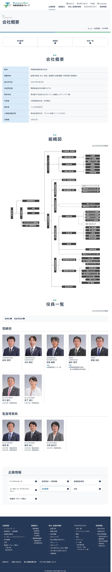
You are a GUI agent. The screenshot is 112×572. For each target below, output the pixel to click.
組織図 (55, 41)
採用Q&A (102, 545)
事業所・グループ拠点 (18, 499)
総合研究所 (8, 550)
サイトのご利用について (48, 562)
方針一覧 (79, 528)
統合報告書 (80, 545)
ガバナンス (79, 539)
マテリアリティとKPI (83, 531)
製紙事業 (36, 528)
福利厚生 (101, 543)
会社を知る (101, 528)
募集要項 (101, 539)
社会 (77, 537)
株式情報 (53, 534)
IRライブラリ (54, 537)
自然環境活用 (38, 543)
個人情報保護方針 (30, 562)
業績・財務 (53, 531)
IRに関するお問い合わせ (58, 550)
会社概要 (20, 41)
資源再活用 (37, 540)
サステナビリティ (90, 7)
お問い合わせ (16, 562)
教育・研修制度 (103, 541)
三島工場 (8, 547)
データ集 (78, 542)
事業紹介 (61, 7)
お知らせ (5, 562)
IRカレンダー (54, 545)
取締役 (7, 318)
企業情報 (52, 7)
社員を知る (101, 531)
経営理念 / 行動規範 (49, 481)
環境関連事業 (37, 538)
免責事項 (53, 553)
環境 (77, 534)
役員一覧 (90, 41)
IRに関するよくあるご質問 (59, 548)
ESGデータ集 (81, 547)
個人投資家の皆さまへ (57, 539)
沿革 (75, 489)
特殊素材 (37, 533)
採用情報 (103, 7)
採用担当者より (103, 536)
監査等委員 (18, 318)
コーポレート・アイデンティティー (19, 490)
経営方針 (53, 528)
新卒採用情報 (101, 534)
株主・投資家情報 (74, 7)
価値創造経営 (79, 481)
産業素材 (37, 531)
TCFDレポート (82, 549)
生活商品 (37, 535)
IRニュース (54, 542)
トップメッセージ (16, 481)
